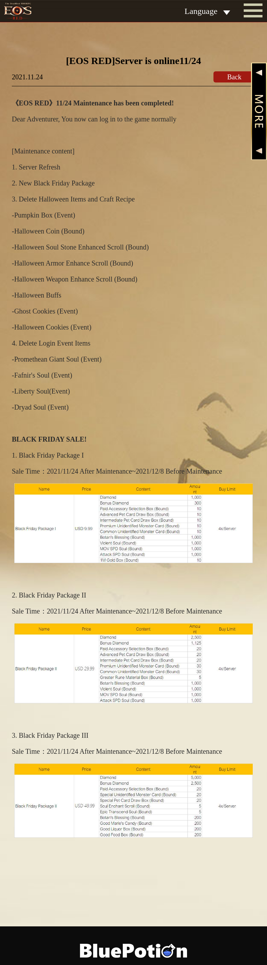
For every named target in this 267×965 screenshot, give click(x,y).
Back (234, 77)
